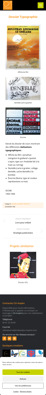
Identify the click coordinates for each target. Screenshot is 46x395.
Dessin (14, 204)
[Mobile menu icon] (41, 5)
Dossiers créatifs (23, 204)
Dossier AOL (23, 282)
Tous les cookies (23, 376)
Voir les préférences (23, 390)
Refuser (23, 383)
